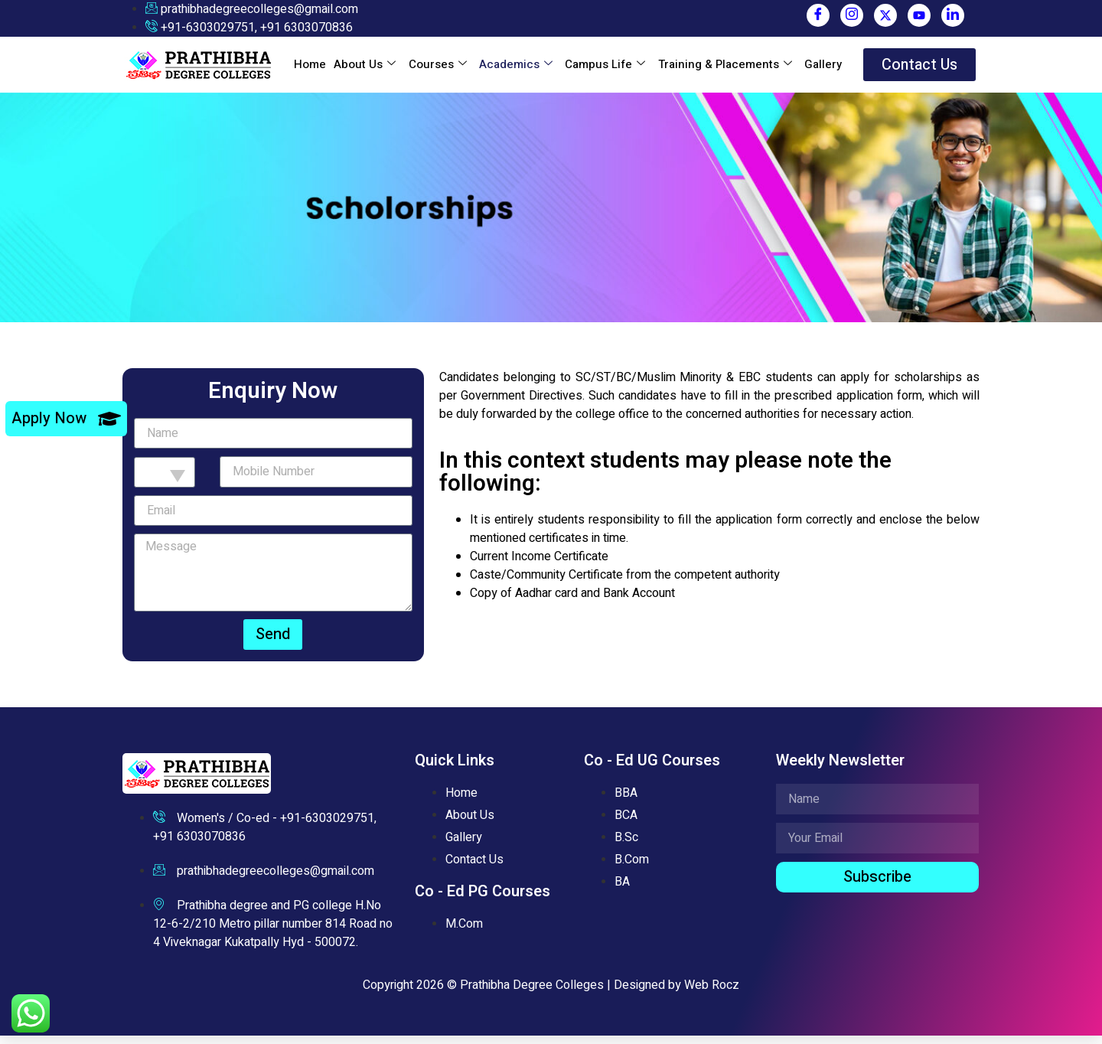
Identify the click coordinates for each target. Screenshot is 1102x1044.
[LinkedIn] (952, 15)
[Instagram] (851, 15)
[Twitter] (885, 15)
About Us (365, 68)
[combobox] (164, 480)
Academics (515, 68)
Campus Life (604, 68)
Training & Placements (724, 68)
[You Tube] (919, 15)
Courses (437, 68)
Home (310, 68)
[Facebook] (818, 15)
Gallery (821, 68)
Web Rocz (711, 993)
